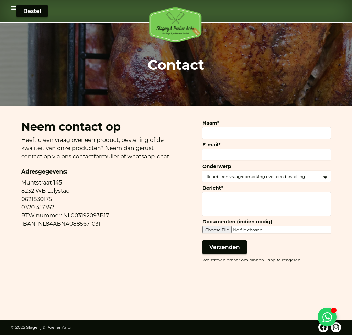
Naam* (210, 123)
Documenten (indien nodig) (237, 222)
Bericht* (212, 188)
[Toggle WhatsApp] (327, 317)
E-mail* (211, 145)
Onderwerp (216, 166)
